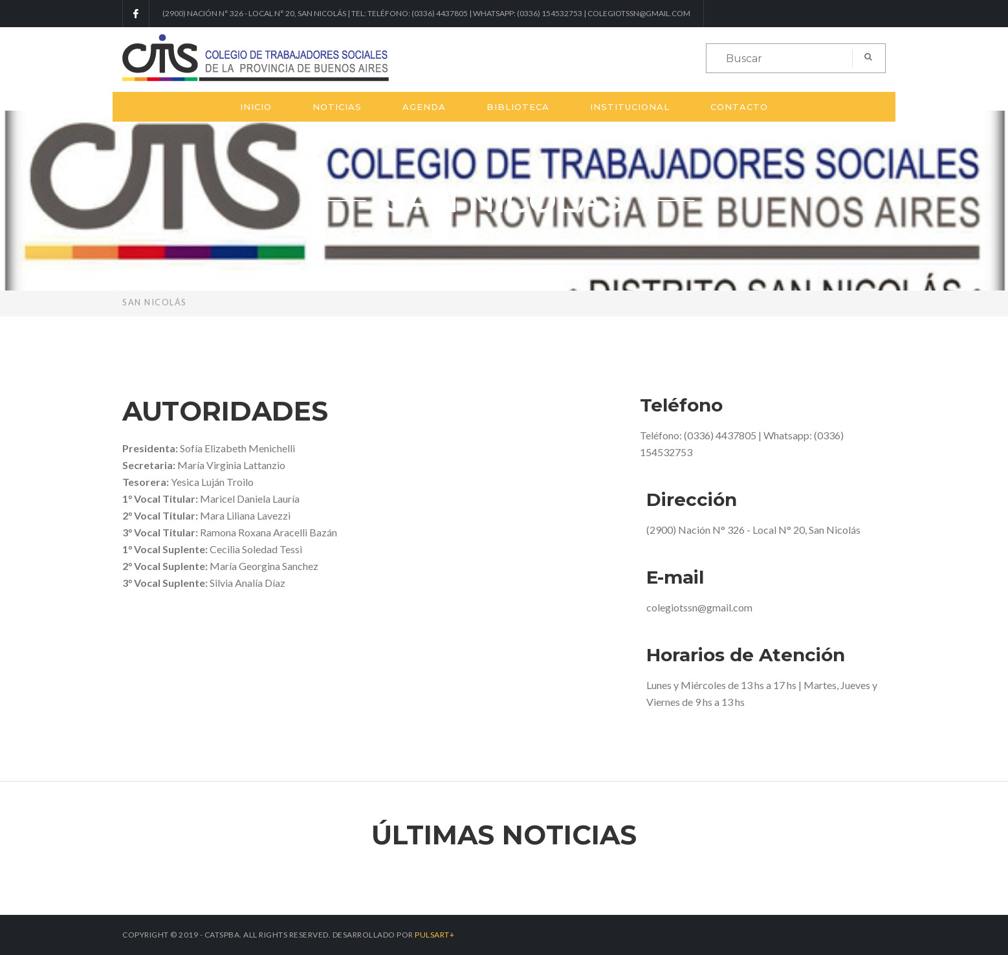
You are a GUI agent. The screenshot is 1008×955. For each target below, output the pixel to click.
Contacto (739, 107)
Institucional (630, 107)
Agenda (424, 107)
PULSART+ (434, 934)
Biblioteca (518, 107)
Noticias (337, 107)
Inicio (256, 107)
